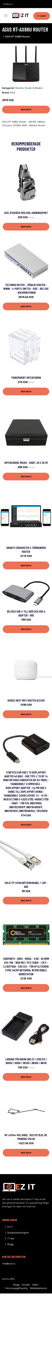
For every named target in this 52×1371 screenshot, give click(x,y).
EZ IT (10, 1226)
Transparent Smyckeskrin (26, 377)
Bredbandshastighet (18, 1232)
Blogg (10, 1244)
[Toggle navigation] (6, 15)
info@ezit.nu (8, 4)
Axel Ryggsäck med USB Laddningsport (26, 212)
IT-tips (10, 1238)
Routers (19, 88)
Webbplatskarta (38, 1288)
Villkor (35, 1284)
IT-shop (41, 16)
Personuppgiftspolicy (16, 1288)
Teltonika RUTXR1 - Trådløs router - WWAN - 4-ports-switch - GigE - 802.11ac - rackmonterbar (26, 288)
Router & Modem (34, 88)
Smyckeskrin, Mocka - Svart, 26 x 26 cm (26, 462)
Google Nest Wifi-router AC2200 (26, 700)
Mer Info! (26, 109)
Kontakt (26, 1284)
